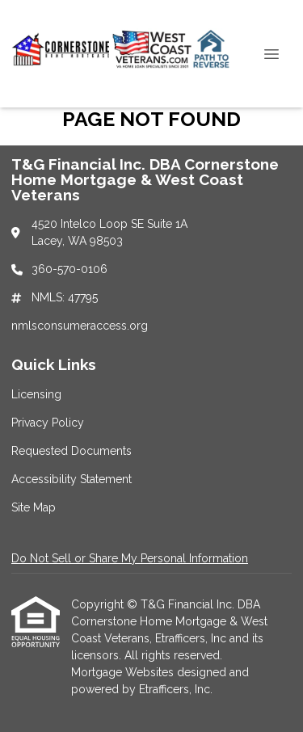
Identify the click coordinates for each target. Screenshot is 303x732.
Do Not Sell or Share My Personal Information (129, 558)
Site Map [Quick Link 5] (33, 507)
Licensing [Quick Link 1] (36, 394)
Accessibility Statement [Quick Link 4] (71, 479)
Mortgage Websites (124, 672)
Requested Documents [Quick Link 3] (71, 450)
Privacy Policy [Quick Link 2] (47, 422)
